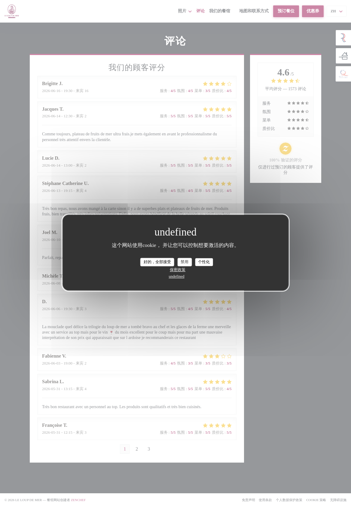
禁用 (184, 262)
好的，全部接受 (157, 262)
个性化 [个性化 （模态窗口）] (204, 262)
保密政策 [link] (177, 269)
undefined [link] (177, 276)
